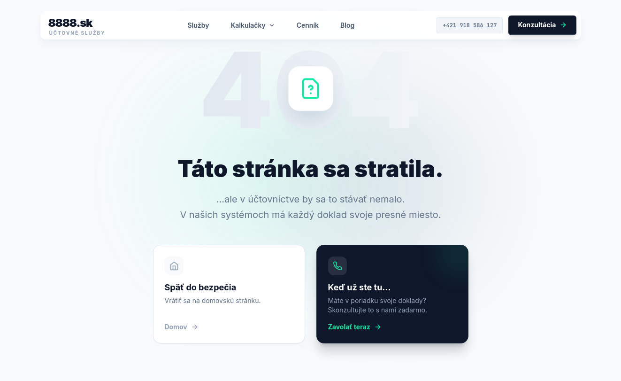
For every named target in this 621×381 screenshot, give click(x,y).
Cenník (308, 25)
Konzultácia (542, 25)
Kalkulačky (252, 25)
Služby (198, 25)
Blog (347, 25)
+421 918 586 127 (470, 25)
